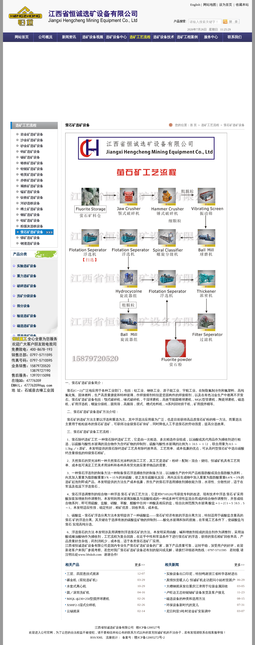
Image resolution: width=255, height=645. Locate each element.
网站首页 (22, 37)
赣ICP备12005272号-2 (149, 637)
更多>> (140, 565)
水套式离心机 (76, 586)
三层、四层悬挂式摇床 (83, 574)
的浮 (182, 515)
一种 (162, 498)
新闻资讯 (69, 37)
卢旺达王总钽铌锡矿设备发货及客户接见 (195, 592)
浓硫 (125, 477)
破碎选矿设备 (26, 286)
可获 (117, 424)
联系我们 (235, 37)
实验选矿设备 (26, 266)
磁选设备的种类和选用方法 (185, 599)
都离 (230, 395)
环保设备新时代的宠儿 (182, 605)
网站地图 (209, 4)
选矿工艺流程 (139, 37)
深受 (214, 545)
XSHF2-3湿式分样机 (81, 605)
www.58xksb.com (90, 554)
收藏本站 (242, 4)
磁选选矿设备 (26, 326)
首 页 (193, 125)
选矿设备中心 (116, 37)
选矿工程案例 (187, 37)
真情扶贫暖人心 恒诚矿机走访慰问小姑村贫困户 (200, 580)
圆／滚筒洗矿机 (78, 592)
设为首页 (225, 4)
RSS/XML (96, 637)
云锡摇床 (73, 611)
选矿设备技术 (163, 37)
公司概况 (45, 37)
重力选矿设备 (26, 276)
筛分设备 (23, 306)
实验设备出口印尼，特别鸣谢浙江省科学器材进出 (202, 574)
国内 (114, 545)
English (195, 4)
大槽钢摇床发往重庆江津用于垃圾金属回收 (197, 586)
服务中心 (211, 37)
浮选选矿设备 (26, 336)
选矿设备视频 (92, 37)
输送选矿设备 (26, 316)
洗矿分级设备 (26, 296)
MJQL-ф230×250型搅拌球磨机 (88, 599)
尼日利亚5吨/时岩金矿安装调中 (188, 611)
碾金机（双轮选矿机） (83, 580)
